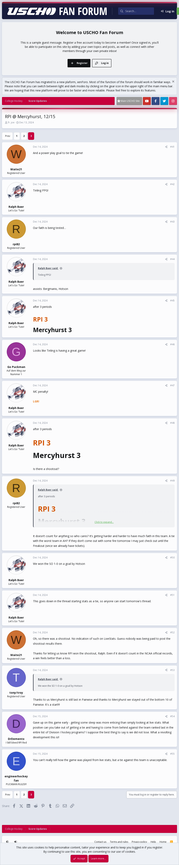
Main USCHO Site (130, 101)
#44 (172, 259)
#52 (172, 632)
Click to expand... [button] (104, 522)
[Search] (139, 11)
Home (163, 841)
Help (153, 841)
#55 (172, 753)
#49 (172, 480)
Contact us (100, 841)
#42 (172, 184)
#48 (172, 423)
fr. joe (11, 122)
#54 (172, 716)
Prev (7, 136)
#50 (172, 557)
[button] (8, 842)
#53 (172, 670)
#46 (172, 344)
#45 (172, 300)
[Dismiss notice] (172, 82)
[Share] (166, 146)
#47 (172, 385)
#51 (172, 595)
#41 (172, 146)
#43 (172, 221)
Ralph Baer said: (48, 268)
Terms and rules (119, 841)
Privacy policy (139, 841)
